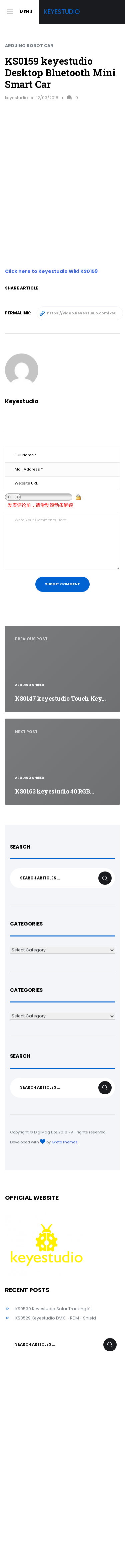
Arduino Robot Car (29, 45)
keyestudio (16, 97)
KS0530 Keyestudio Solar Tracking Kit (53, 1309)
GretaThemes (65, 1142)
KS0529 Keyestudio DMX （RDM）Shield (55, 1318)
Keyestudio (62, 11)
